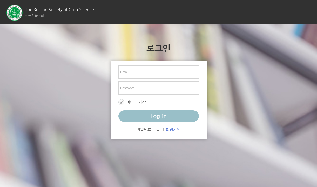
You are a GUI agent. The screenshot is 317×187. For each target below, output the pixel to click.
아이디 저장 (136, 102)
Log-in (158, 116)
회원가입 (173, 129)
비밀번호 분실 (148, 129)
